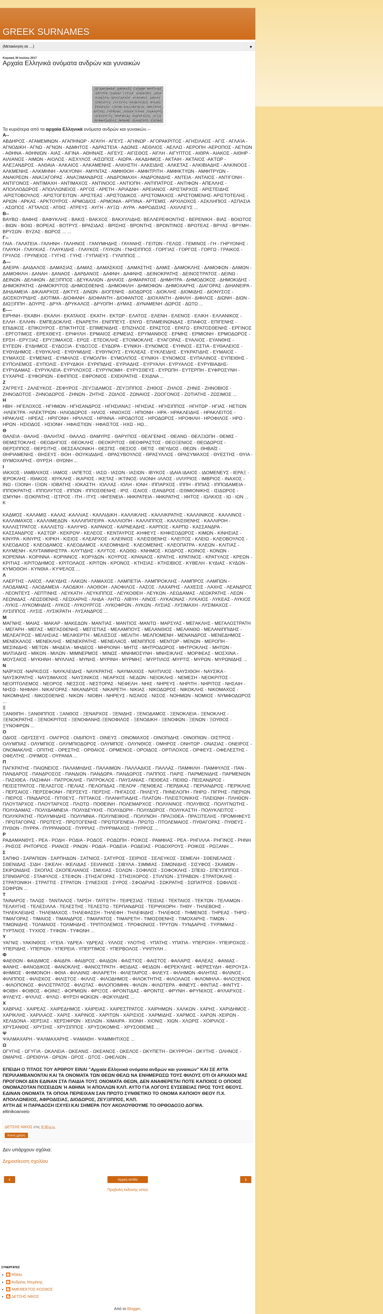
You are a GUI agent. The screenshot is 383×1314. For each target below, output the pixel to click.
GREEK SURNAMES (46, 32)
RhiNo (16, 1274)
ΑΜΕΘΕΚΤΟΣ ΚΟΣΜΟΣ (32, 1289)
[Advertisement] (127, 14)
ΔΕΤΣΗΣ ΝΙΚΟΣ (25, 1296)
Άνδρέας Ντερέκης (27, 1282)
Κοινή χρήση (16, 1135)
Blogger (133, 1309)
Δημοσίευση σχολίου (25, 1161)
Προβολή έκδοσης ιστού (127, 1190)
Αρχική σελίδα (128, 1179)
